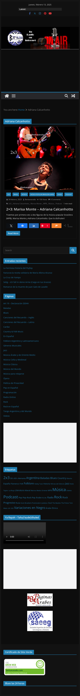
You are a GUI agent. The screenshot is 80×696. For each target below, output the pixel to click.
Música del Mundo (12, 369)
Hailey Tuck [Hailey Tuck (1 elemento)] (38, 484)
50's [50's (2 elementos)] (11, 478)
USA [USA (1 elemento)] (12, 508)
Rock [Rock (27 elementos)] (58, 496)
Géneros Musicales (12, 345)
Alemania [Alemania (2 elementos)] (22, 478)
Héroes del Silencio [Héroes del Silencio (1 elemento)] (58, 484)
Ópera (6, 378)
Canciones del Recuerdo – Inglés (18, 317)
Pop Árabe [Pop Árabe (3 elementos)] (37, 497)
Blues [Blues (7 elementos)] (53, 478)
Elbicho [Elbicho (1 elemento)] (69, 478)
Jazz (5, 350)
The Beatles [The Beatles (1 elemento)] (56, 503)
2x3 (8, 194)
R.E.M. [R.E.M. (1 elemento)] (44, 498)
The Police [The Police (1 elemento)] (65, 503)
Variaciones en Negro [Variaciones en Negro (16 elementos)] (29, 507)
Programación (10, 392)
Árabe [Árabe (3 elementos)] (48, 508)
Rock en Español (11, 406)
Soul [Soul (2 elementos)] (50, 503)
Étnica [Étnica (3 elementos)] (55, 508)
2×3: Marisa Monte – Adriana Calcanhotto (39, 209)
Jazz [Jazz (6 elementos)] (67, 483)
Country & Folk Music (13, 331)
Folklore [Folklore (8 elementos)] (29, 483)
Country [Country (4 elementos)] (61, 478)
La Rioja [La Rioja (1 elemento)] (11, 491)
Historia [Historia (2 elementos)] (46, 483)
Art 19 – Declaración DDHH (16, 303)
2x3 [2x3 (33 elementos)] (6, 477)
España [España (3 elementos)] (6, 483)
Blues (6, 312)
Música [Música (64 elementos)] (59, 489)
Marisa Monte (36, 203)
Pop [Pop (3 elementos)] (20, 497)
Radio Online (9, 397)
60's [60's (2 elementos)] (15, 478)
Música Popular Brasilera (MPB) (42, 194)
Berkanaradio (30, 199)
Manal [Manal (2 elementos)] (27, 490)
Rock (5, 401)
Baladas (7, 308)
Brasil (16, 194)
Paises (59, 194)
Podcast (69, 194)
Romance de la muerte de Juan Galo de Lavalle (25, 286)
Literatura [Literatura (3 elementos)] (19, 490)
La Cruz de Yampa (12, 277)
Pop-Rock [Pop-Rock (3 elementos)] (27, 497)
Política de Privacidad (13, 383)
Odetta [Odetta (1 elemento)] (69, 491)
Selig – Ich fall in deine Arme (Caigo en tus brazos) (27, 282)
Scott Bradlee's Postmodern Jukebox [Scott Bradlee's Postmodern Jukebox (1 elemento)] (34, 503)
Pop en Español (10, 387)
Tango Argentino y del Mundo (17, 411)
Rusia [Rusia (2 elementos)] (18, 503)
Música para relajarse (13, 373)
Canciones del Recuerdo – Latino (18, 322)
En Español (8, 336)
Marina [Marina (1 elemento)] (33, 491)
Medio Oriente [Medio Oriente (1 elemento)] (42, 491)
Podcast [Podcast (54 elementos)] (10, 496)
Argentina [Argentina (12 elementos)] (33, 478)
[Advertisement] (40, 70)
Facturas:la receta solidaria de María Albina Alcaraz (27, 272)
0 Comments (54, 199)
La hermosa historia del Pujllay (18, 268)
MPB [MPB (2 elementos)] (50, 490)
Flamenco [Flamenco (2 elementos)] (15, 483)
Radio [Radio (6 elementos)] (50, 497)
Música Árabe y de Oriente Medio (19, 355)
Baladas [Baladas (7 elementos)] (45, 478)
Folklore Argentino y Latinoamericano (21, 341)
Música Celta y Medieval (14, 359)
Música (24, 194)
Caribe (6, 326)
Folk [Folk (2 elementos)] (21, 483)
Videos (6, 416)
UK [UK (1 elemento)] (9, 508)
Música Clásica (10, 364)
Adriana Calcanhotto (21, 203)
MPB (45, 203)
